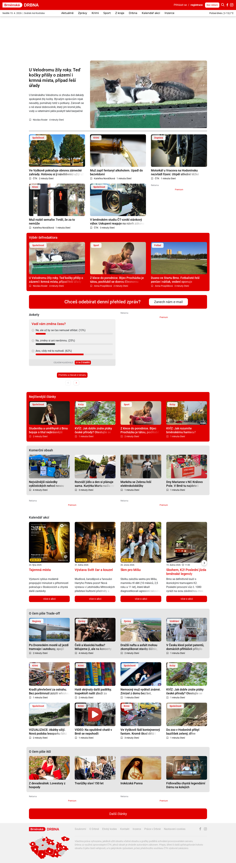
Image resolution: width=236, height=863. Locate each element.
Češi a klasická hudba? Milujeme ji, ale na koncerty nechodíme (93, 646)
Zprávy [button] (82, 13)
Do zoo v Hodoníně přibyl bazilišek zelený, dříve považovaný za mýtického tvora (183, 731)
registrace (197, 4)
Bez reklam (212, 5)
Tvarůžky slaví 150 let (89, 783)
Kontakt (124, 829)
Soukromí (80, 829)
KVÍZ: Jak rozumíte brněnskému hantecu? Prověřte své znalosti (181, 430)
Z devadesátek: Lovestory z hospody (47, 785)
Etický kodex (109, 829)
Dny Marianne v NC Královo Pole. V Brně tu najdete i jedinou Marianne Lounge (184, 483)
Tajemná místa (40, 570)
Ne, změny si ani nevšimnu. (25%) (55, 340)
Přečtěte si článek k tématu (72, 375)
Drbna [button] (133, 13)
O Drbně (94, 829)
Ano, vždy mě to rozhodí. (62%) (54, 350)
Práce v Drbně (152, 829)
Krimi (95, 13)
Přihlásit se (180, 4)
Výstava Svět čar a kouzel (94, 570)
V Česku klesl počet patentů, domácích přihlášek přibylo (185, 646)
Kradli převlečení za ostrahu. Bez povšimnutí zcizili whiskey (49, 691)
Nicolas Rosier (40, 119)
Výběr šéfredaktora (43, 237)
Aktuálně (67, 13)
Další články (118, 814)
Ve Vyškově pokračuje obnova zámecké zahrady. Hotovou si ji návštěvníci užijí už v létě (56, 172)
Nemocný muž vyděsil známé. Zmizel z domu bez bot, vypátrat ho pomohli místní (140, 691)
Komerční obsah (41, 450)
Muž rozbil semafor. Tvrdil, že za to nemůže (52, 221)
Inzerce (169, 13)
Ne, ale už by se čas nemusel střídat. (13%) (61, 330)
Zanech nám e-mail (168, 302)
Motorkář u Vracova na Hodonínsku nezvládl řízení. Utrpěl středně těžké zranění (175, 172)
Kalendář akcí (151, 13)
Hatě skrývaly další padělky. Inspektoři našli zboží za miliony (93, 691)
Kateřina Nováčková (104, 178)
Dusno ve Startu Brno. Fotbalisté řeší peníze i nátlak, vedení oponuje (175, 279)
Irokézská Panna (131, 783)
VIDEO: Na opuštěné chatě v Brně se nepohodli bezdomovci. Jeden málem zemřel (93, 731)
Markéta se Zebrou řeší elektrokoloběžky (135, 483)
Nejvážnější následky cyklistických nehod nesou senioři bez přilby (46, 483)
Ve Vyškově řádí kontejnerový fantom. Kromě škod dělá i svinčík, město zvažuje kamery (140, 731)
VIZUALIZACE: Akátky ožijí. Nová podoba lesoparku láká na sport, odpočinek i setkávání (48, 731)
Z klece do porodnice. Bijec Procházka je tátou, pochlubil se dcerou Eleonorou (117, 279)
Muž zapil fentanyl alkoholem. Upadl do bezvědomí (116, 172)
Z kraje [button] (119, 13)
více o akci (49, 598)
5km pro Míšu (130, 570)
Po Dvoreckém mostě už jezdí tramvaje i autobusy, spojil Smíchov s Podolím (49, 646)
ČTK (35, 178)
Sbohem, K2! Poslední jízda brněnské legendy (186, 572)
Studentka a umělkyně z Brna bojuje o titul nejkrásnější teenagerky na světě (48, 430)
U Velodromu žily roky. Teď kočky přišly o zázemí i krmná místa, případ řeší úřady (55, 77)
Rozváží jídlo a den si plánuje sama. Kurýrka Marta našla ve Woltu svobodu (94, 483)
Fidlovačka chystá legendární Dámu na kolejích (185, 785)
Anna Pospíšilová (103, 286)
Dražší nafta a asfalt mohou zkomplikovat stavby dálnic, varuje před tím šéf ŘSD (138, 646)
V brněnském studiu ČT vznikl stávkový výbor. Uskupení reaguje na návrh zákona (117, 221)
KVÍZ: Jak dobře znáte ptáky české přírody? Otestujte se (93, 430)
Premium (179, 189)
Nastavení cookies (174, 829)
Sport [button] (107, 13)
